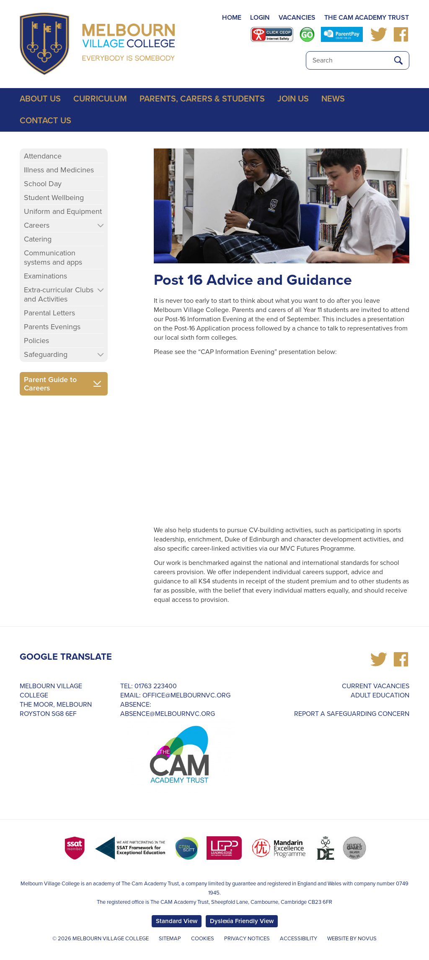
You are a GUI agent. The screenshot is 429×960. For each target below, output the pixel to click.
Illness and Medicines (59, 169)
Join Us (293, 99)
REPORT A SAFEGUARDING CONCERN (351, 714)
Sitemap (170, 938)
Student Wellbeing (54, 197)
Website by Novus (352, 938)
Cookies (202, 938)
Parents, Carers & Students (202, 99)
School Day (43, 183)
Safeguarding (45, 354)
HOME (231, 17)
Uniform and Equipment (63, 211)
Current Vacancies (375, 686)
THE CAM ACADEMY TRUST (366, 17)
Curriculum (100, 99)
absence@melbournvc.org (167, 714)
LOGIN (260, 17)
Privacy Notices (247, 938)
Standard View (176, 921)
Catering (38, 239)
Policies (36, 340)
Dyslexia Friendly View (242, 921)
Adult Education (380, 695)
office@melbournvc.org (186, 695)
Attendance (43, 156)
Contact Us (45, 121)
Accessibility (298, 938)
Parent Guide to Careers (50, 384)
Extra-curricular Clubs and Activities (58, 294)
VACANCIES (297, 17)
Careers (36, 225)
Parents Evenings (52, 326)
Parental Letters (49, 312)
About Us (40, 99)
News (333, 99)
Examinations (45, 276)
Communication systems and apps (53, 257)
